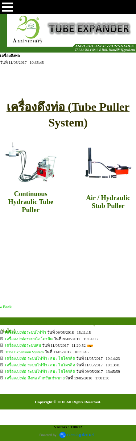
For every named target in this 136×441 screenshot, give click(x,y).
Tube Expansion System (24, 352)
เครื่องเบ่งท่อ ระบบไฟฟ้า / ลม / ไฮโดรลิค (40, 358)
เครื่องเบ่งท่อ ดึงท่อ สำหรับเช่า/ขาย (35, 378)
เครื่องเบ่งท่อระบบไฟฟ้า (25, 332)
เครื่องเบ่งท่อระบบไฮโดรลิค (29, 339)
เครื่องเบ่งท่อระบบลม (23, 345)
